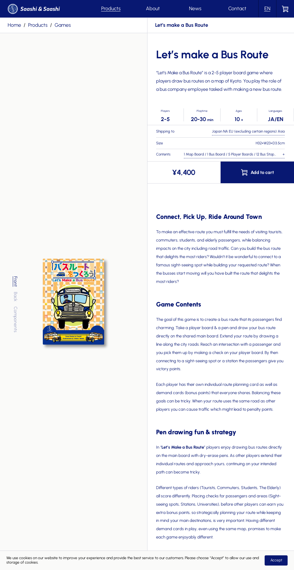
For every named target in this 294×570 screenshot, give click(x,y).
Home (14, 25)
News (195, 8)
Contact (237, 8)
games (63, 25)
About (153, 8)
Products (111, 8)
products (38, 25)
